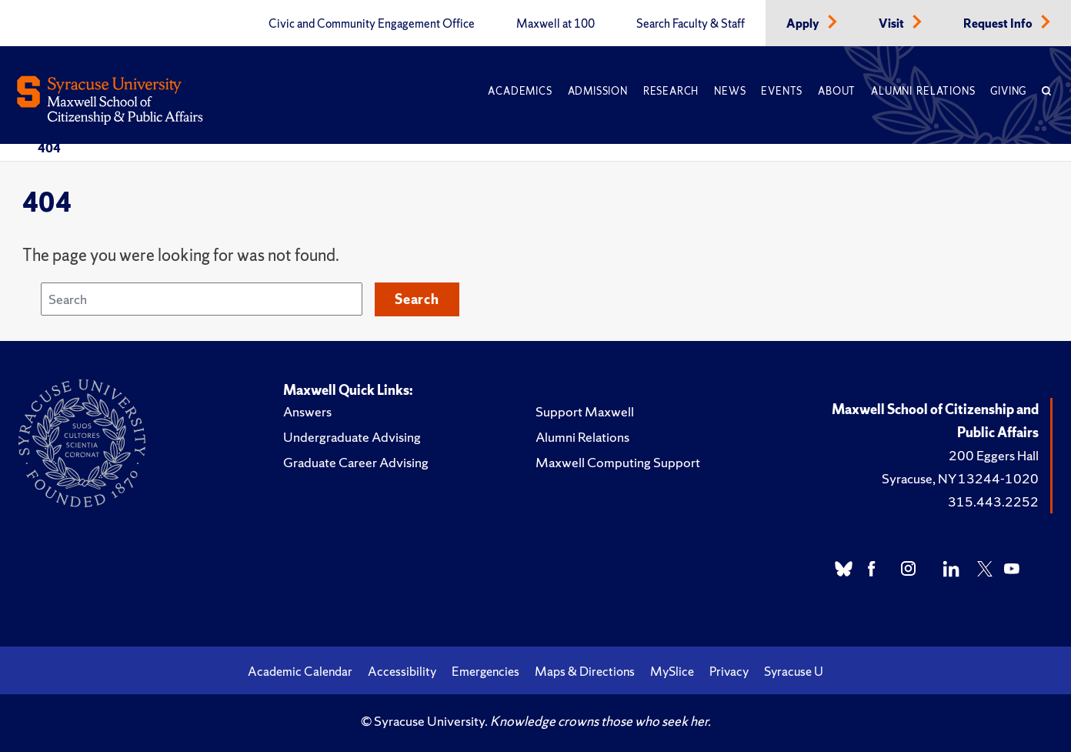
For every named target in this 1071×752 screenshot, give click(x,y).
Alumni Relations (923, 91)
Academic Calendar (300, 671)
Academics (520, 91)
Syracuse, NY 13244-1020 (960, 478)
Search (417, 299)
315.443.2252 (993, 501)
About (837, 91)
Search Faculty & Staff (690, 24)
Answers (307, 411)
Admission (598, 91)
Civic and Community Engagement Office (372, 24)
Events (781, 91)
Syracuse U (793, 671)
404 (49, 147)
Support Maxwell (585, 411)
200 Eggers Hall (994, 455)
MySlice (672, 671)
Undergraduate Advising (352, 437)
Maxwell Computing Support (618, 462)
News (730, 91)
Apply (804, 24)
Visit (892, 24)
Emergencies (485, 671)
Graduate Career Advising (356, 462)
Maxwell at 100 (555, 24)
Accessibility (402, 671)
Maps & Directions (585, 671)
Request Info (999, 24)
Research (671, 91)
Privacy (729, 671)
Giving (1008, 91)
